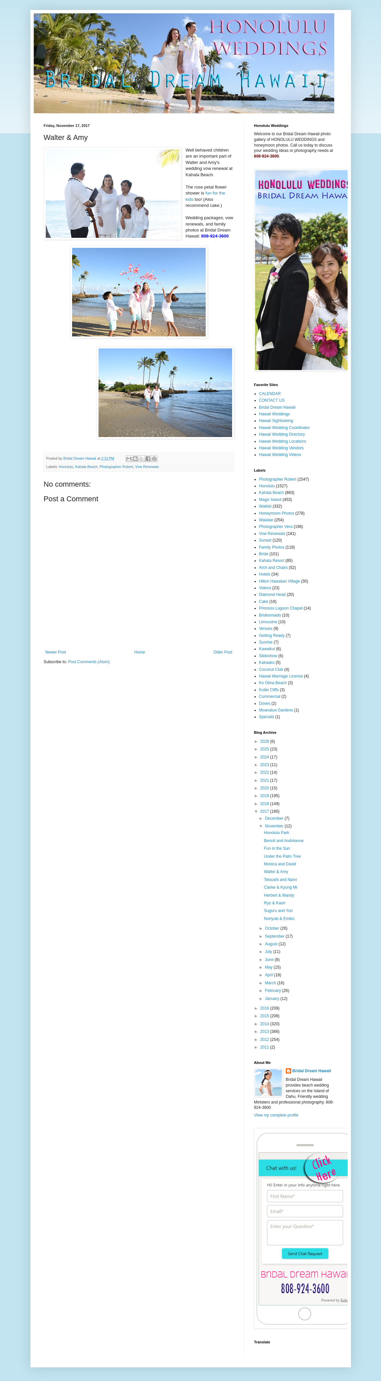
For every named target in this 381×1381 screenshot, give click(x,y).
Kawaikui (267, 649)
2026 (265, 741)
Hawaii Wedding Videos (280, 454)
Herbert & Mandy (279, 895)
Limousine (268, 622)
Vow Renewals (147, 467)
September (275, 936)
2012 (265, 1039)
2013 (265, 1031)
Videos (265, 588)
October (272, 928)
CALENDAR (270, 393)
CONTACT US (272, 400)
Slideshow (268, 656)
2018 (265, 803)
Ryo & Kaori (274, 903)
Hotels (264, 574)
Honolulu (66, 467)
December (274, 818)
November (274, 826)
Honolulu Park (276, 832)
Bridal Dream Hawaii (277, 407)
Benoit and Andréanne (284, 840)
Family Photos (271, 547)
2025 (265, 749)
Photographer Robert (116, 467)
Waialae (266, 520)
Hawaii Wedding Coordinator (284, 427)
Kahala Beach (86, 467)
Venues (265, 628)
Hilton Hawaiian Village (279, 581)
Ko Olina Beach (273, 683)
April (269, 975)
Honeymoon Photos (276, 513)
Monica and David (280, 864)
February (273, 990)
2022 (265, 772)
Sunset (265, 540)
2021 (265, 780)
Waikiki (265, 506)
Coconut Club (271, 669)
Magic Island (270, 499)
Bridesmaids (270, 615)
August (271, 944)
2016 (265, 1008)
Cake (263, 601)
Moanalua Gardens (276, 710)
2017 (265, 811)
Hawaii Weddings (274, 414)
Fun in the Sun (277, 848)
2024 (265, 757)
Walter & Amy (276, 871)
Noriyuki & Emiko (279, 918)
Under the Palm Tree (282, 856)
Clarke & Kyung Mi (280, 887)
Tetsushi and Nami (280, 879)
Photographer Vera (276, 526)
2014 (265, 1024)
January (272, 998)
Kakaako (267, 662)
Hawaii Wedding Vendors (281, 448)
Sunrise (266, 642)
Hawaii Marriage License (281, 676)
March (271, 983)
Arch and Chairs (273, 567)
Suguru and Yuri (278, 910)
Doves (264, 703)
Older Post (222, 652)
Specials (266, 716)
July (269, 951)
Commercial (269, 696)
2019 (265, 795)
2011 (265, 1047)
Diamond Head (272, 594)
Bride (263, 554)
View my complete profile (276, 1115)
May (269, 967)
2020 (265, 788)
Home (139, 652)
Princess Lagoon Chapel (281, 608)
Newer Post (55, 652)
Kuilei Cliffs (269, 690)
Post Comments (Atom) (89, 662)
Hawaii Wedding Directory (282, 434)
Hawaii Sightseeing (276, 420)
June (269, 959)
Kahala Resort (271, 560)
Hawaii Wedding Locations (282, 441)
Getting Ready (272, 635)
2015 (265, 1016)
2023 (265, 764)
